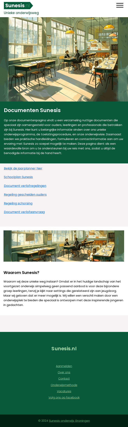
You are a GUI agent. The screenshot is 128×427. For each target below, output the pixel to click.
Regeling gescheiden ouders (25, 195)
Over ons (64, 372)
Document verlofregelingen (25, 186)
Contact (64, 379)
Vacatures (64, 391)
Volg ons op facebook (64, 397)
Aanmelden (64, 366)
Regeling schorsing (18, 203)
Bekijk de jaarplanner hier (23, 168)
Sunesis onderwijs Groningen (69, 421)
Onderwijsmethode (64, 385)
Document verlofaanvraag (24, 212)
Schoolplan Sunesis (18, 177)
